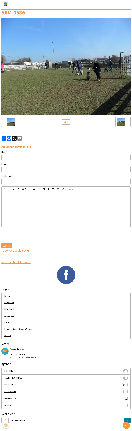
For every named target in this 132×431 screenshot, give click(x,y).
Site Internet (6, 176)
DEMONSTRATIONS (66, 398)
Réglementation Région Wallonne (18, 329)
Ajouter (6, 245)
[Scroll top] (126, 425)
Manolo (7, 335)
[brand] (6, 4)
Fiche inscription (11, 309)
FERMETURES (66, 384)
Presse (7, 322)
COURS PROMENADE (66, 378)
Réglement (9, 302)
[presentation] (23, 235)
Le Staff (7, 296)
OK (127, 420)
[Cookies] (6, 425)
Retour (66, 122)
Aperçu (70, 188)
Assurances (9, 316)
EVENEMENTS (66, 391)
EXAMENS (66, 371)
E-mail (4, 164)
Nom (3, 152)
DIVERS (66, 405)
